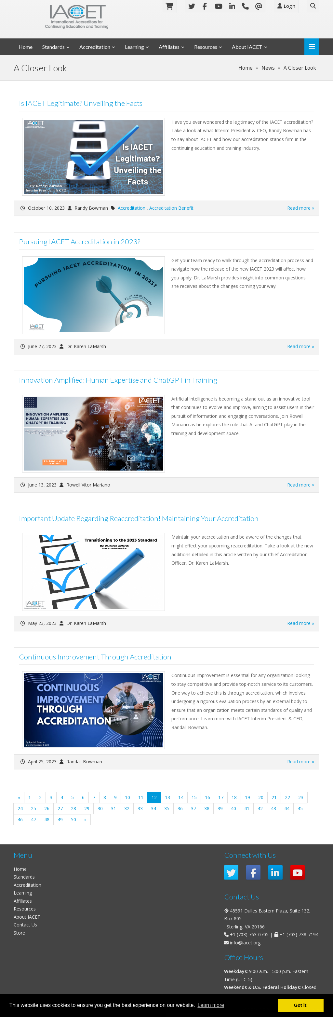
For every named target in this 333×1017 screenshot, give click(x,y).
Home (26, 47)
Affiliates (169, 47)
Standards (53, 47)
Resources (205, 47)
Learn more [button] (210, 1005)
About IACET (247, 47)
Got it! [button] (301, 1005)
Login (286, 6)
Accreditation (94, 47)
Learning (134, 47)
